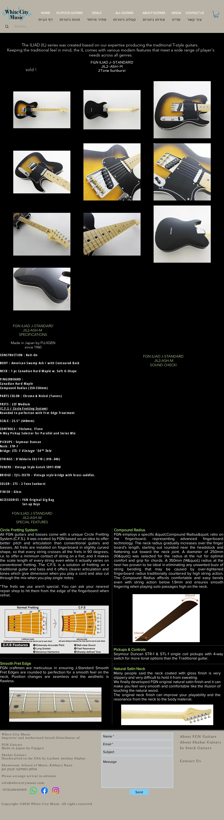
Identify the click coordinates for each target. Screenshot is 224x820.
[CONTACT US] (195, 13)
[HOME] (45, 13)
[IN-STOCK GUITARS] (69, 13)
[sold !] (31, 70)
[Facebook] (44, 790)
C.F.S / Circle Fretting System (23, 408)
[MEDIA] (176, 13)
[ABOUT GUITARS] (153, 13)
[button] (216, 14)
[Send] (139, 792)
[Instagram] (55, 790)
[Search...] (21, 26)
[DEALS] (96, 13)
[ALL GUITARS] (124, 13)
